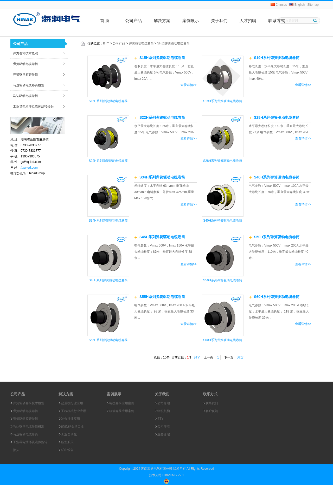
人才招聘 (248, 20)
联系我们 (212, 403)
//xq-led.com (29, 167)
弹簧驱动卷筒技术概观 (28, 403)
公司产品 (133, 20)
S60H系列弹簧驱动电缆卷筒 (222, 340)
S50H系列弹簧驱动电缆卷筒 (222, 280)
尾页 (240, 357)
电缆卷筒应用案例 (121, 403)
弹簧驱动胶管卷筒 (25, 74)
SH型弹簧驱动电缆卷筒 (173, 43)
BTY (106, 43)
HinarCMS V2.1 (173, 475)
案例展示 (190, 20)
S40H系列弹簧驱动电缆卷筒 (222, 220)
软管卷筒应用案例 (121, 411)
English (297, 4)
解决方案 (162, 20)
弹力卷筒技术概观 (25, 53)
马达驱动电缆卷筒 (25, 96)
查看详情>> (189, 85)
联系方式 (276, 20)
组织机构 (163, 411)
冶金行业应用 (70, 419)
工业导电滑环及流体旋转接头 (33, 106)
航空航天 (67, 442)
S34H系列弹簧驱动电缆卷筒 (108, 220)
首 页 (105, 20)
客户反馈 (212, 411)
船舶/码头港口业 (72, 426)
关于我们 (219, 20)
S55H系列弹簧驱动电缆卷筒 (108, 340)
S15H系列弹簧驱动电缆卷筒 (108, 101)
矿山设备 (67, 450)
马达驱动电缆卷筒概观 (28, 85)
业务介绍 (163, 434)
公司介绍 (163, 403)
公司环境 (163, 426)
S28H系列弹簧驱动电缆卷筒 (222, 161)
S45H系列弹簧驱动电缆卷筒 (108, 280)
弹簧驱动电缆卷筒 (25, 64)
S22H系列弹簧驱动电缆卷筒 (108, 161)
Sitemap (313, 4)
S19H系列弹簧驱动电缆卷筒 (222, 101)
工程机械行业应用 (73, 411)
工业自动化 (69, 434)
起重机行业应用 (72, 403)
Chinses (279, 4)
